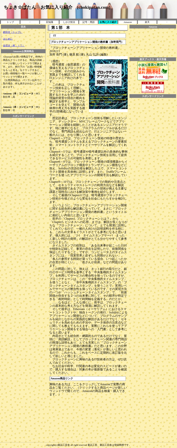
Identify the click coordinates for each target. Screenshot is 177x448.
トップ (10, 22)
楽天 (147, 22)
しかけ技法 (69, 22)
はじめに (8, 38)
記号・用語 (89, 22)
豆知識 (49, 22)
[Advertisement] (23, 126)
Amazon (128, 22)
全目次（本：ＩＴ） (14, 45)
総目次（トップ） (12, 32)
